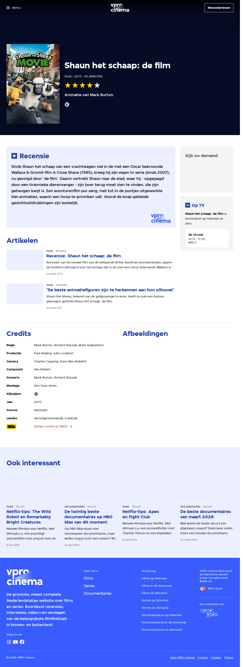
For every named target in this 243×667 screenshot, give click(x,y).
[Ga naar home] (120, 8)
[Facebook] (22, 641)
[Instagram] (9, 641)
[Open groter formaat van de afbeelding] (140, 353)
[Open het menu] (13, 7)
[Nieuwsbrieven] (219, 7)
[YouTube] (15, 641)
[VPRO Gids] (209, 613)
